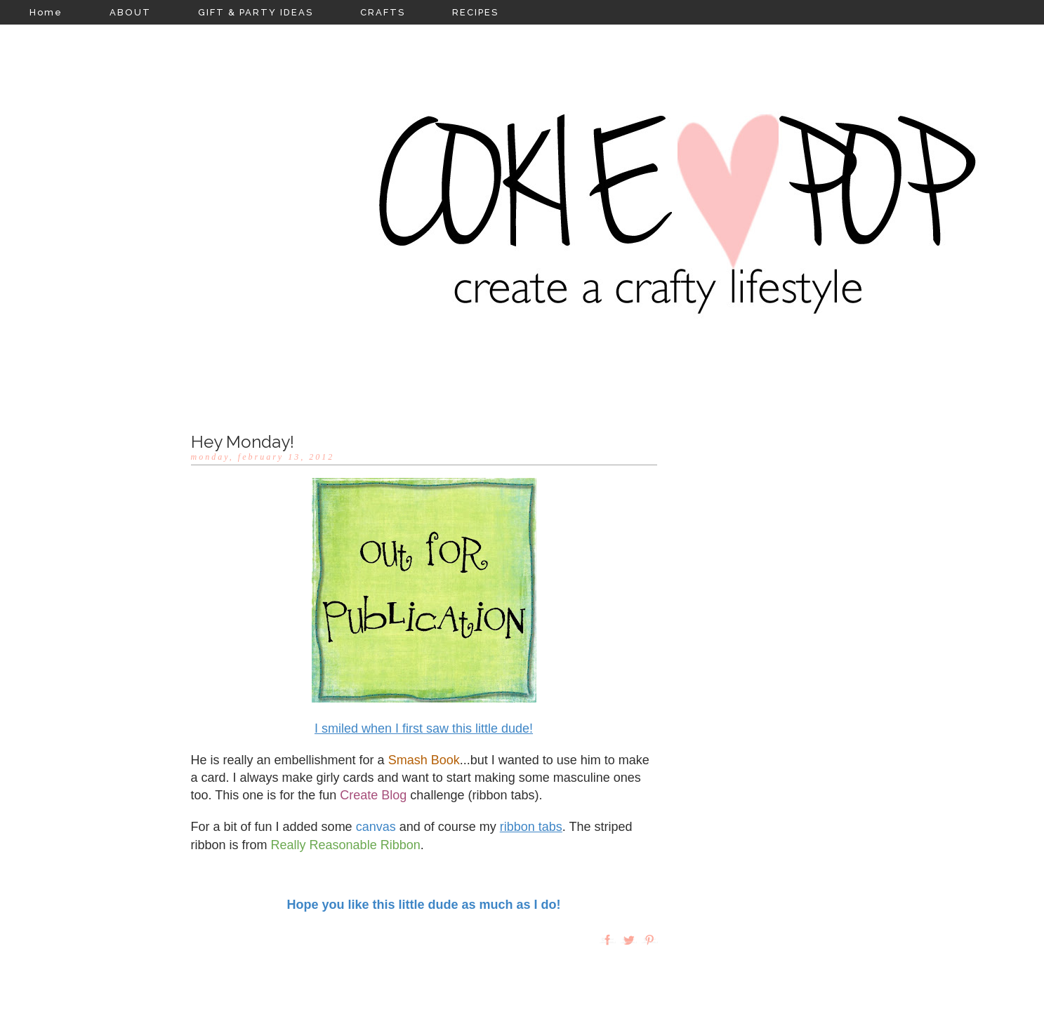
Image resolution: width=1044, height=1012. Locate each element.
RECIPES (475, 12)
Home (45, 12)
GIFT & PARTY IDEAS (255, 12)
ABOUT (130, 12)
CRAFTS (382, 12)
